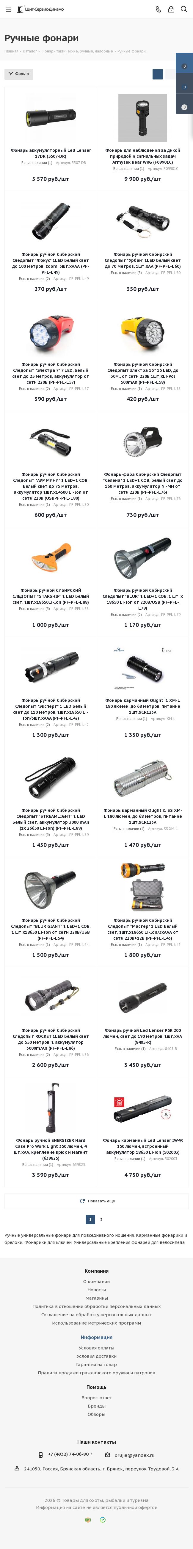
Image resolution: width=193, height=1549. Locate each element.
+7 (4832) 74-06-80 (68, 1454)
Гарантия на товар (96, 1364)
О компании (96, 1281)
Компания (97, 1271)
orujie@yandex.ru (135, 1455)
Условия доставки (97, 1356)
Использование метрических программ (96, 1323)
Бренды (97, 1406)
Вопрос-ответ (96, 1397)
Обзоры (96, 1414)
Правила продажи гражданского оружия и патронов (96, 1373)
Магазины (96, 1298)
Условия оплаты (96, 1348)
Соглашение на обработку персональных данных (96, 1314)
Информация (96, 1337)
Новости (96, 1290)
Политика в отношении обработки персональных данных (96, 1306)
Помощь (96, 1387)
